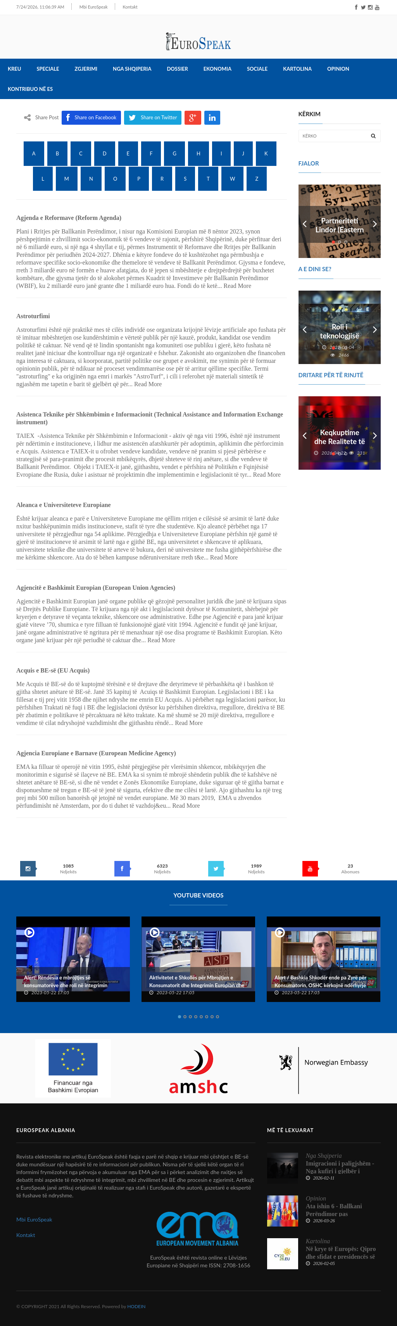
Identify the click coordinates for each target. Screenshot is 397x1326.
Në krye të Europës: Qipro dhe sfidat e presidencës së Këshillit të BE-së (341, 1257)
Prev (304, 221)
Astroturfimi (33, 316)
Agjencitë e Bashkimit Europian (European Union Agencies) (95, 588)
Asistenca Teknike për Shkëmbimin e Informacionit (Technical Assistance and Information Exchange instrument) (149, 418)
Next (375, 221)
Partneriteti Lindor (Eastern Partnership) (339, 230)
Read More (238, 286)
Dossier (177, 69)
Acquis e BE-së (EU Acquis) (53, 670)
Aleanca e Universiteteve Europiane (63, 505)
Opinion (338, 69)
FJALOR (309, 163)
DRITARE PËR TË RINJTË (331, 374)
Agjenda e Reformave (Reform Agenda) (68, 218)
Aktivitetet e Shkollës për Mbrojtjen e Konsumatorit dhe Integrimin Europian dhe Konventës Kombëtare (196, 985)
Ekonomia (217, 69)
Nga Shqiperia (132, 69)
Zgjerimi (86, 69)
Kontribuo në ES (30, 89)
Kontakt (119, 6)
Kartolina (297, 69)
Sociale (257, 69)
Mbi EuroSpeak (82, 6)
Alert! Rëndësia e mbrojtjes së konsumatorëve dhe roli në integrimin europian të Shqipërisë (65, 985)
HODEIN (136, 1306)
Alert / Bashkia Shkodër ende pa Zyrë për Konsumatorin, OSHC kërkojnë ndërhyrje (320, 981)
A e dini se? (315, 269)
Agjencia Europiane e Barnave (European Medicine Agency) (96, 753)
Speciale (47, 69)
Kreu (14, 69)
